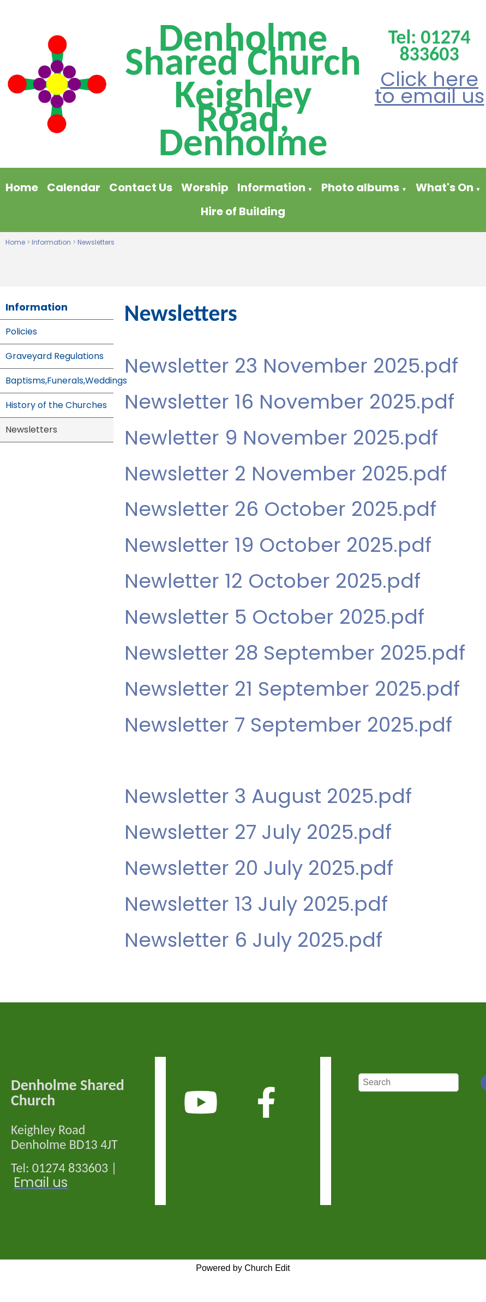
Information (272, 187)
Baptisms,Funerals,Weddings (59, 380)
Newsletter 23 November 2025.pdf (291, 366)
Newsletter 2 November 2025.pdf (285, 474)
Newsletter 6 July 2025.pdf (253, 940)
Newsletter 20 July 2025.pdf (258, 868)
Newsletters (96, 242)
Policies (21, 331)
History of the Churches (56, 405)
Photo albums (360, 187)
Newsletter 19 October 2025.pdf (277, 545)
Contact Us (140, 187)
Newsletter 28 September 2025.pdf (294, 653)
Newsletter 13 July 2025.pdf (256, 904)
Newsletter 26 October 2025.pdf (280, 510)
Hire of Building (243, 211)
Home (21, 187)
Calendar (73, 187)
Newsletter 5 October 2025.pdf (274, 617)
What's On (444, 187)
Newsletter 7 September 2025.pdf (288, 725)
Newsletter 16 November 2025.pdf (289, 402)
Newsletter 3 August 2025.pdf (268, 797)
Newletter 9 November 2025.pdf (281, 438)
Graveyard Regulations (54, 356)
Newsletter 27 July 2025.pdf (258, 833)
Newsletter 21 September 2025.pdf (292, 689)
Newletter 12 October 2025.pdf (272, 581)
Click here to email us (429, 87)
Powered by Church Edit (243, 1268)
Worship (205, 187)
